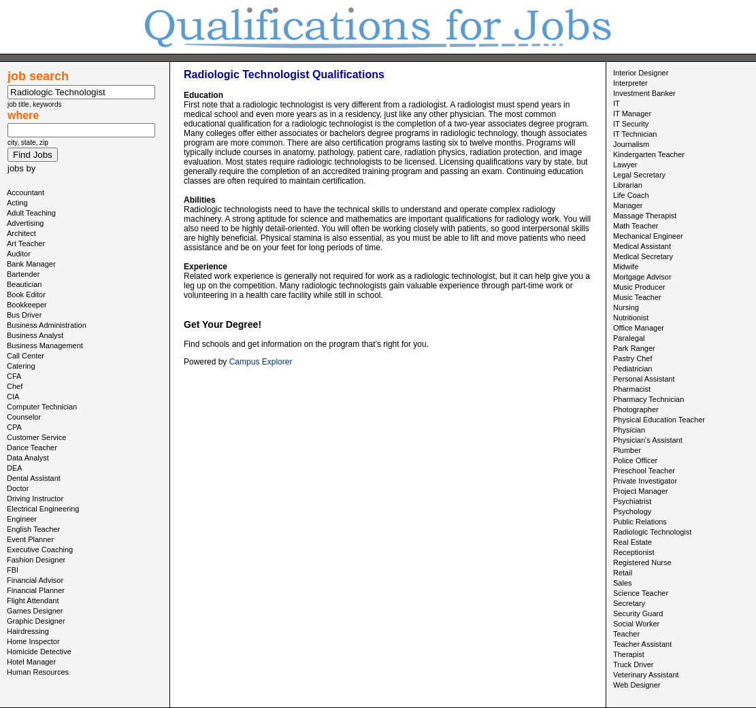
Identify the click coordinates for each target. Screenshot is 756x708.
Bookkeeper (27, 305)
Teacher (626, 634)
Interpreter (630, 83)
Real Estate (632, 542)
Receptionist (634, 552)
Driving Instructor (35, 498)
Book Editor (26, 294)
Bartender (23, 274)
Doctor (18, 488)
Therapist (628, 654)
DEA (14, 468)
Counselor (24, 417)
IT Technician (635, 134)
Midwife (625, 267)
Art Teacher (26, 243)
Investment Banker (644, 93)
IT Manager (632, 113)
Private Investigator (645, 481)
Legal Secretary (639, 175)
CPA (14, 427)
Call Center (25, 356)
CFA (14, 376)
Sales (622, 583)
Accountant (25, 192)
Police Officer (635, 460)
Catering (21, 366)
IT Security (630, 124)
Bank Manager (31, 264)
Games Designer (35, 611)
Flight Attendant (33, 600)
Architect (21, 233)
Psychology (632, 511)
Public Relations (640, 522)
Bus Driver (24, 315)
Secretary (629, 603)
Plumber (627, 450)
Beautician (24, 284)
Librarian (627, 185)
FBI (12, 570)
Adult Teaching (31, 213)
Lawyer (625, 165)
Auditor (19, 254)
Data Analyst (28, 458)
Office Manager (638, 328)
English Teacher (33, 529)
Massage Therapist (644, 216)
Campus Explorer (261, 362)
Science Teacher (640, 593)
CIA (13, 396)
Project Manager (640, 491)
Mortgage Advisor (642, 277)
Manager (627, 205)
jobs (15, 168)
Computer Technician (42, 407)
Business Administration (46, 325)
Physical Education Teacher (659, 420)
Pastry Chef (632, 358)
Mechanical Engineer (648, 236)
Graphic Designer (36, 621)
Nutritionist (630, 318)
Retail (622, 573)
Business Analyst (35, 335)
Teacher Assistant (642, 644)
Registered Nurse (642, 562)
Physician (629, 430)
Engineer (22, 519)
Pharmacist (632, 389)
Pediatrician (632, 369)
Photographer (636, 409)
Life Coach (631, 195)
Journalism (631, 144)
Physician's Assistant (648, 440)
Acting (17, 203)
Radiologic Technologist (652, 532)
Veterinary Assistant (646, 675)
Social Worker (636, 624)
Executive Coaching (40, 549)
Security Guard (638, 613)
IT (616, 103)
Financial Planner (36, 590)
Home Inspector (33, 641)
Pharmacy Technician (648, 399)
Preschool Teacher (644, 471)
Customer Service (36, 437)
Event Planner (30, 539)
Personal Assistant (644, 379)
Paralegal (628, 338)
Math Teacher (635, 226)
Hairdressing (28, 631)
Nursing (626, 307)
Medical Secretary (643, 256)
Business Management (45, 345)
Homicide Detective (39, 651)
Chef (14, 386)
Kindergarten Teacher (649, 154)
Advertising (25, 223)
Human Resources (38, 672)
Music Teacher (637, 297)
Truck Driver (633, 664)
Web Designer (637, 685)
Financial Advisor (35, 580)
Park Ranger (634, 348)
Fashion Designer (36, 560)
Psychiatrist (632, 501)
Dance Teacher (32, 447)
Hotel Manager (31, 662)
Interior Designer (640, 73)
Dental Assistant (34, 478)
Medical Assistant (642, 246)
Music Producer (639, 287)
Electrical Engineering (43, 509)
